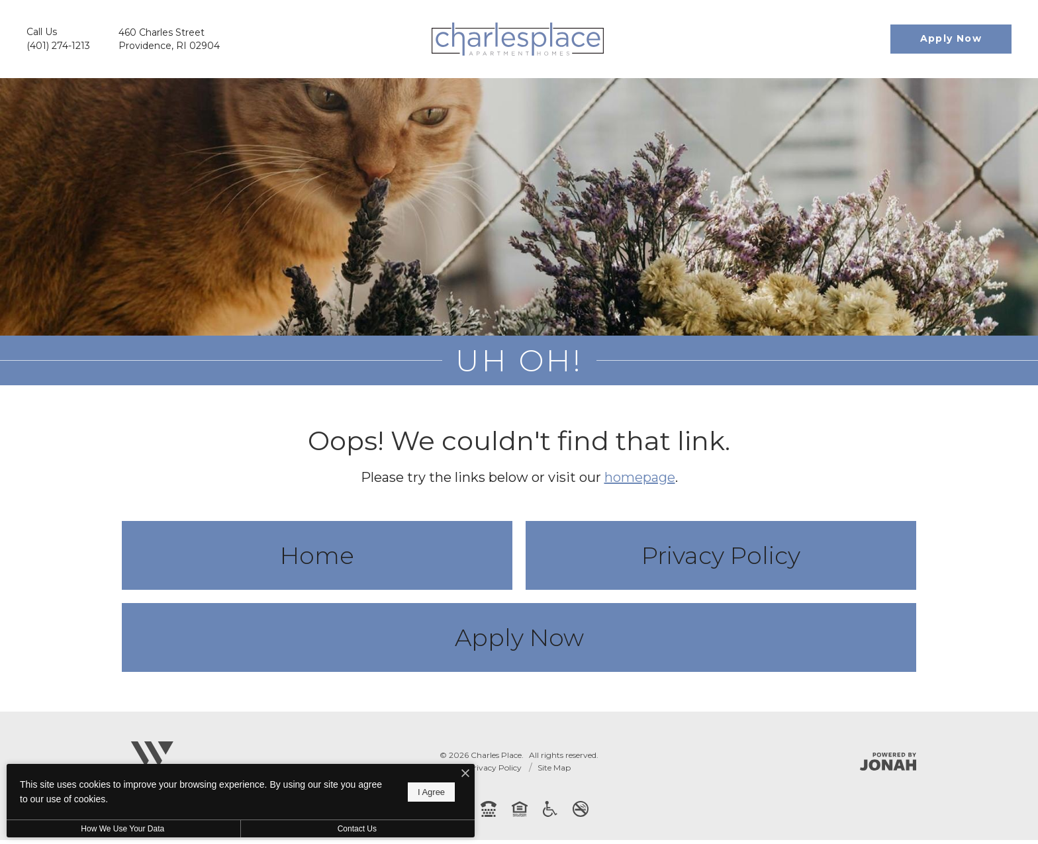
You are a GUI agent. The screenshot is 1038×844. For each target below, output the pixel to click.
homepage (639, 481)
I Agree (426, 792)
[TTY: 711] (488, 813)
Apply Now (519, 641)
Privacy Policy (720, 559)
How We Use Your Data (122, 828)
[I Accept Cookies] (461, 774)
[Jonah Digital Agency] (888, 765)
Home (317, 559)
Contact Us (353, 828)
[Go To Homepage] (518, 39)
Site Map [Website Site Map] (554, 771)
